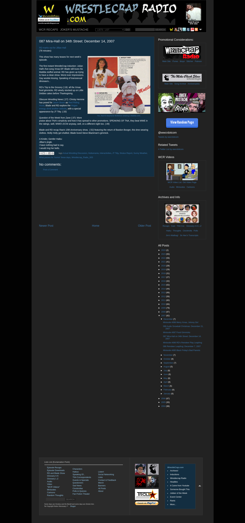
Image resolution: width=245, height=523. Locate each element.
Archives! (174, 471)
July (166, 370)
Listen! (101, 472)
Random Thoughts (55, 495)
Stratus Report (126, 153)
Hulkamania (93, 153)
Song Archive (180, 84)
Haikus (76, 472)
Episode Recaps (54, 467)
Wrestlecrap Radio (178, 478)
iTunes (175, 61)
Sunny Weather (140, 153)
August (167, 367)
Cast (173, 226)
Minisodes (180, 187)
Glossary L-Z (52, 479)
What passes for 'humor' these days (54, 157)
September (169, 363)
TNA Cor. (181, 226)
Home (95, 225)
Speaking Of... (79, 474)
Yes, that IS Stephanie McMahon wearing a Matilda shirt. (119, 116)
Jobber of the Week (178, 493)
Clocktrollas (78, 488)
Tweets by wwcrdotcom (168, 137)
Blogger (73, 506)
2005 (163, 402)
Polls (196, 231)
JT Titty (115, 153)
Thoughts (177, 231)
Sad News (77, 486)
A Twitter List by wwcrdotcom (170, 149)
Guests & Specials (81, 480)
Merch (101, 483)
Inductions (174, 474)
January (167, 394)
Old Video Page (190, 182)
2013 (163, 292)
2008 (163, 312)
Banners (101, 486)
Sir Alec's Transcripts (189, 235)
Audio (171, 187)
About (100, 491)
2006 (163, 398)
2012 (163, 296)
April (166, 382)
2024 (163, 250)
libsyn (182, 61)
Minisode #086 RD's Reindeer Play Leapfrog (182, 343)
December (168, 319)
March (167, 386)
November (168, 355)
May (166, 378)
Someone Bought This (180, 489)
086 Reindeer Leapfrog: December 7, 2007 (182, 346)
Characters (77, 469)
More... (173, 504)
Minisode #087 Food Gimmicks (176, 332)
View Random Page (182, 122)
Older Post (144, 225)
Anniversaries (193, 84)
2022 (163, 258)
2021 (163, 262)
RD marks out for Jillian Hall (52, 47)
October (167, 359)
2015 (163, 285)
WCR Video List (175, 182)
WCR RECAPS (48, 29)
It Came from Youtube (179, 486)
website (63, 108)
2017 (163, 277)
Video (49, 484)
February (168, 390)
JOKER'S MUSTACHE (74, 29)
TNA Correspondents (82, 477)
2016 (163, 281)
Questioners (78, 483)
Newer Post (46, 225)
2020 (163, 266)
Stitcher (189, 61)
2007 (163, 316)
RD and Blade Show (56, 473)
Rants (172, 501)
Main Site (166, 61)
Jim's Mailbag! (172, 235)
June (166, 374)
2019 (163, 269)
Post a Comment (50, 170)
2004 (163, 406)
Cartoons (191, 187)
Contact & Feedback (107, 480)
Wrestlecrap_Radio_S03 (82, 157)
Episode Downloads (56, 470)
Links (100, 477)
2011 (163, 300)
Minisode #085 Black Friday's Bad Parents (181, 350)
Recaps (166, 226)
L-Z (199, 226)
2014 (163, 289)
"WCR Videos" (53, 487)
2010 (163, 304)
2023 (163, 254)
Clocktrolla (187, 231)
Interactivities (105, 153)
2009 (163, 308)
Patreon (198, 61)
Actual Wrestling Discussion (75, 153)
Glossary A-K (192, 226)
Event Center (176, 497)
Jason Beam (59, 102)
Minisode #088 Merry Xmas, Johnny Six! (180, 322)
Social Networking (106, 474)
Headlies (174, 482)
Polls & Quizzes (79, 491)
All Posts (102, 488)
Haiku (168, 231)
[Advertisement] (95, 200)
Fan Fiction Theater (81, 494)
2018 (163, 273)
